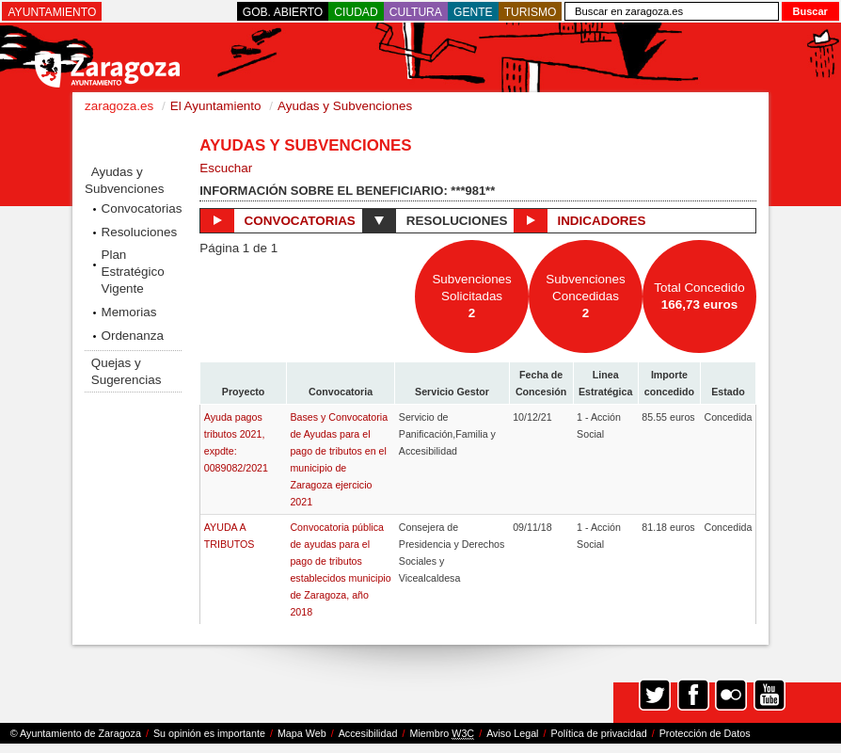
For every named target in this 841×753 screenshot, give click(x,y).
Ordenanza (132, 335)
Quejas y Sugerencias (126, 371)
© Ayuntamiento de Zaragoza (75, 733)
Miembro (441, 734)
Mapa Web (302, 733)
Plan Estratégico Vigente (132, 272)
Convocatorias (141, 208)
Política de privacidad (599, 733)
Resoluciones (139, 232)
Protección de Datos (705, 733)
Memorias (128, 312)
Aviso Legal (512, 733)
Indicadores (579, 220)
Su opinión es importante (209, 733)
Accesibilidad (368, 733)
